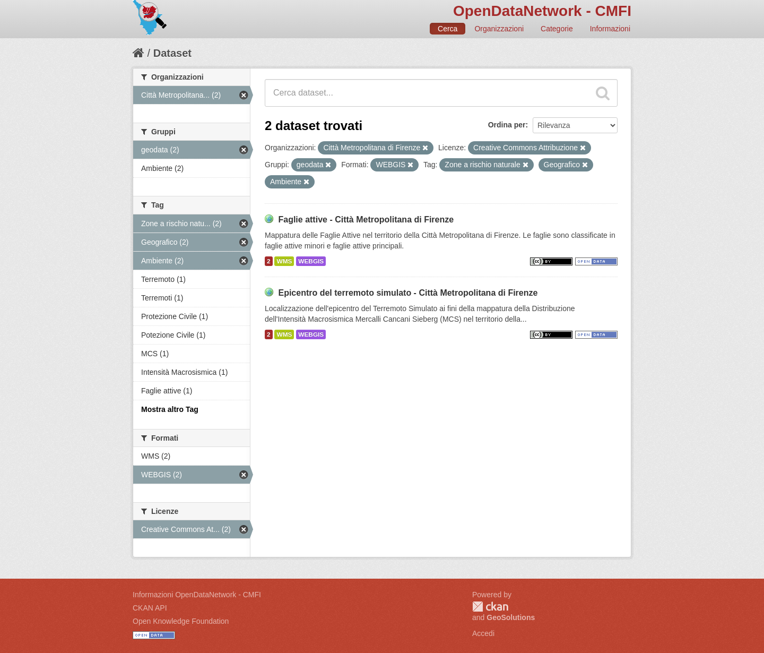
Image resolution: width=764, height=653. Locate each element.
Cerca (447, 28)
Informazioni (610, 28)
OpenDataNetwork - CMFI (542, 11)
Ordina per (507, 125)
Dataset (172, 53)
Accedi (483, 633)
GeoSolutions (511, 617)
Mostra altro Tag (169, 409)
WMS (284, 261)
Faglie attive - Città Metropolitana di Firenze (366, 219)
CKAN (490, 606)
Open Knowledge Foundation (181, 621)
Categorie (557, 28)
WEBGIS (311, 261)
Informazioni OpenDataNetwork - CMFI (197, 594)
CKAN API (150, 608)
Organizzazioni (499, 28)
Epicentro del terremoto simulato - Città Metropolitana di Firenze (407, 292)
